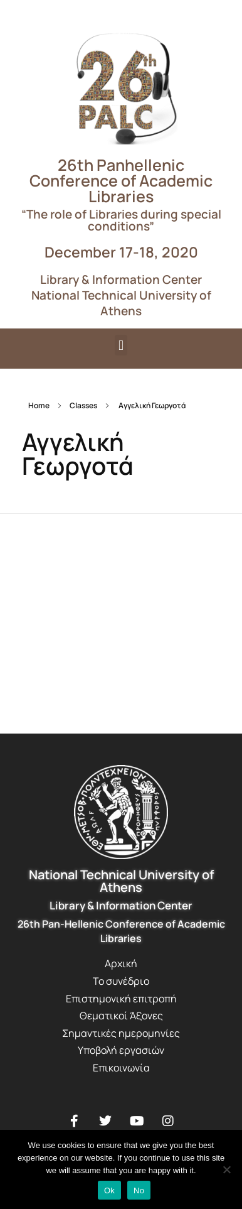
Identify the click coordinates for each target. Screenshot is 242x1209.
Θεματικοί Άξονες (121, 1015)
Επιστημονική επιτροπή (121, 999)
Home (39, 405)
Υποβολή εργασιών (121, 1050)
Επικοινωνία (121, 1068)
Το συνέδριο (121, 981)
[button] (121, 345)
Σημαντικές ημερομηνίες (121, 1033)
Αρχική (121, 963)
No (139, 1190)
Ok (109, 1190)
